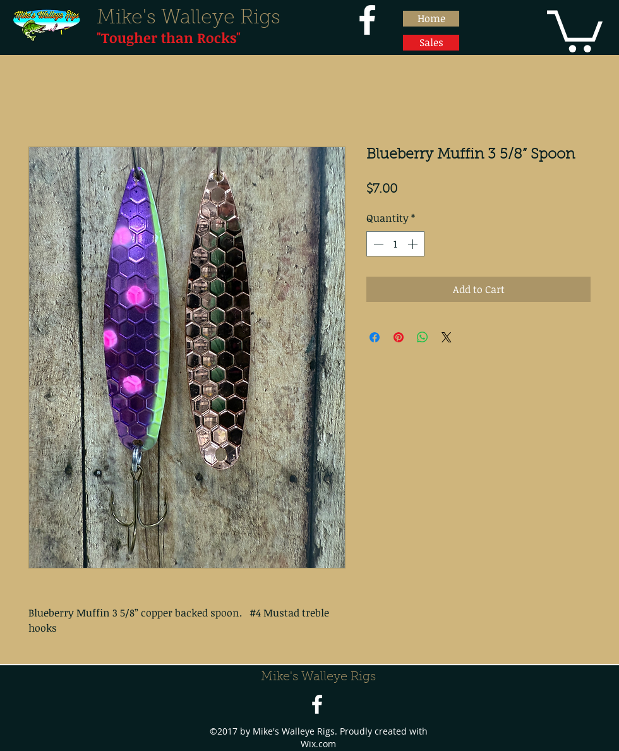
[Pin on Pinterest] (398, 337)
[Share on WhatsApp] (422, 337)
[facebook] (367, 20)
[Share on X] (446, 337)
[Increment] (414, 244)
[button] (575, 29)
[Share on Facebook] (374, 337)
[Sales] (431, 43)
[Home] (431, 19)
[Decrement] (377, 244)
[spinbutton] (395, 244)
